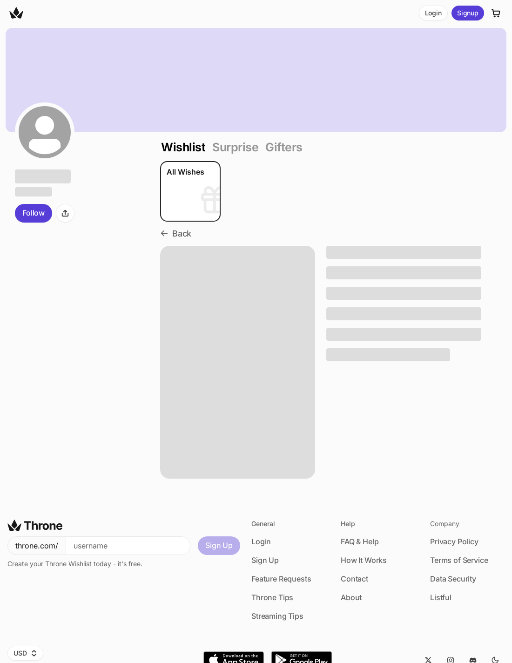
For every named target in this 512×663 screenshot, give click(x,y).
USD (25, 653)
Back (175, 233)
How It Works (364, 560)
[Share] (65, 213)
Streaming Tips (277, 616)
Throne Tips (272, 597)
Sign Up (219, 545)
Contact (354, 578)
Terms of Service (459, 560)
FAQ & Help (359, 541)
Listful (440, 597)
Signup (467, 13)
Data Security (453, 578)
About (351, 597)
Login (433, 13)
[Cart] (496, 13)
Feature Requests (281, 578)
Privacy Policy (454, 541)
